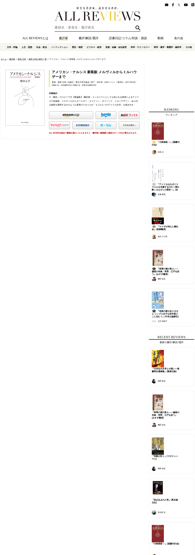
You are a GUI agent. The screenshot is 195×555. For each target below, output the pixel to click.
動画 (161, 38)
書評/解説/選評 (88, 38)
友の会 (178, 38)
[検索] (97, 27)
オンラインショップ (68, 535)
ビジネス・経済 (94, 47)
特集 (99, 531)
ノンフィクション (59, 47)
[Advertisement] (43, 169)
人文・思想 (27, 47)
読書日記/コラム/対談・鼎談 (128, 38)
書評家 (63, 38)
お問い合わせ (123, 535)
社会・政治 (41, 47)
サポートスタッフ (86, 535)
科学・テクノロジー (140, 47)
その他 (188, 47)
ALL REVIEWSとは (35, 38)
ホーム (4, 59)
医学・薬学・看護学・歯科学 (167, 47)
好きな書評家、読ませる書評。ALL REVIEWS (97, 14)
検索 (137, 28)
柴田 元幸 (22, 59)
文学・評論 (12, 47)
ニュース (53, 535)
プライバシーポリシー (106, 535)
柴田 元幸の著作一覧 (38, 59)
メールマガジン (118, 531)
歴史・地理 (77, 47)
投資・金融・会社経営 (116, 47)
